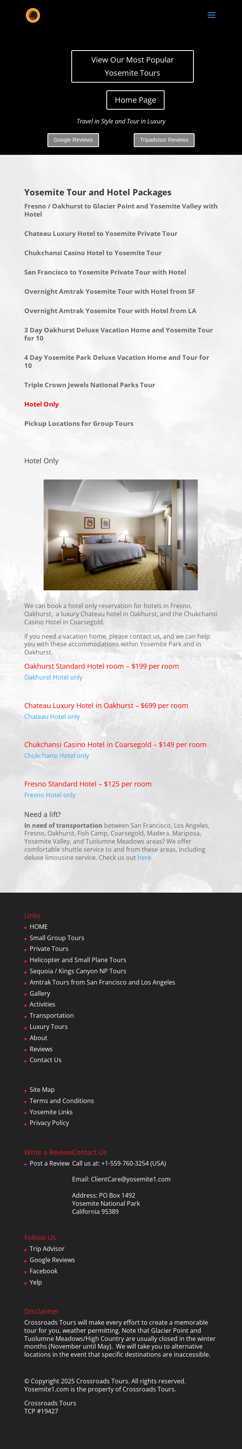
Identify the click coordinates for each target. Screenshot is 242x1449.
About (38, 1038)
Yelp (36, 1282)
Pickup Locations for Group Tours (78, 423)
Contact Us (46, 1060)
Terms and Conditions (62, 1100)
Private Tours (49, 948)
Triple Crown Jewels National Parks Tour (89, 384)
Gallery (40, 993)
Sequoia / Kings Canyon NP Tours (78, 971)
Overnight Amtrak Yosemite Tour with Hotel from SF (109, 291)
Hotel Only (41, 404)
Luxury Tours (49, 1026)
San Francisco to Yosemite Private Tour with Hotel (105, 272)
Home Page (135, 100)
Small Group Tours (57, 938)
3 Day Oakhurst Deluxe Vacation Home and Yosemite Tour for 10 (118, 333)
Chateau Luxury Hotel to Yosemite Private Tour (101, 233)
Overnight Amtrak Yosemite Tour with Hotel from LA (110, 310)
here (144, 857)
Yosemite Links (51, 1112)
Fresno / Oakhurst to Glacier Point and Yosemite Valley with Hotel (121, 210)
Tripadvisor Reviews (164, 140)
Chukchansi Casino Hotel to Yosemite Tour (93, 252)
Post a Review (49, 1163)
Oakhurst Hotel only (53, 677)
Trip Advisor (47, 1248)
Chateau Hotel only (52, 716)
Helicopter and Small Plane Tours (78, 960)
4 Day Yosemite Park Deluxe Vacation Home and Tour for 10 (116, 361)
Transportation (52, 1015)
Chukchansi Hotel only (56, 755)
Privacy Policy (49, 1123)
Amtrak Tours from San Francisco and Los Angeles (102, 982)
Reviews (41, 1049)
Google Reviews (73, 140)
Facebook (43, 1271)
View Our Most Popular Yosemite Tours (132, 66)
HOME (39, 926)
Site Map (42, 1089)
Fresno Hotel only (50, 795)
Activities (42, 1004)
